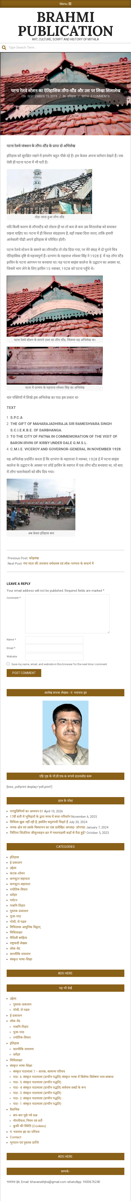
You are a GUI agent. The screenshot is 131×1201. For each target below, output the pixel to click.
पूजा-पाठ (15, 916)
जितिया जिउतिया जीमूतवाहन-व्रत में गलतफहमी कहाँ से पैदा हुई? (48, 833)
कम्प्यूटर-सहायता (20, 884)
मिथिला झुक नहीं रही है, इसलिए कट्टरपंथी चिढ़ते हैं (39, 822)
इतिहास (71, 96)
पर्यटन (13, 900)
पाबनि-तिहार (17, 906)
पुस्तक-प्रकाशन (19, 911)
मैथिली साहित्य (18, 938)
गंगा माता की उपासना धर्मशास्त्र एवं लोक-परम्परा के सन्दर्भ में (58, 563)
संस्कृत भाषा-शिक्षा (21, 959)
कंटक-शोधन (17, 873)
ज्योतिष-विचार (18, 889)
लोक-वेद (15, 948)
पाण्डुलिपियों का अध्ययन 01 (26, 811)
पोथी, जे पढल (18, 922)
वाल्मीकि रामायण (20, 954)
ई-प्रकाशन (16, 863)
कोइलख (34, 558)
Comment (14, 597)
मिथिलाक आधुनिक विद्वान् (25, 927)
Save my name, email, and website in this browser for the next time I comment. (59, 664)
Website (12, 656)
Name (11, 639)
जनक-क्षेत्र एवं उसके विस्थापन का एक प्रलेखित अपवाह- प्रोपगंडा (47, 827)
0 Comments (100, 96)
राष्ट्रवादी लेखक (18, 943)
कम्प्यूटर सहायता (20, 879)
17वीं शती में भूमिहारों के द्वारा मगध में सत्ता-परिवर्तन (40, 817)
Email (11, 648)
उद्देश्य (13, 868)
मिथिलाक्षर (16, 932)
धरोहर (13, 895)
